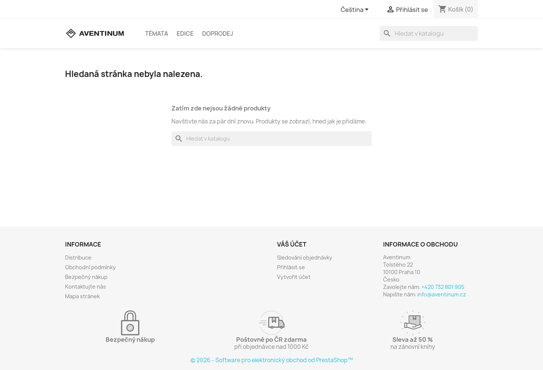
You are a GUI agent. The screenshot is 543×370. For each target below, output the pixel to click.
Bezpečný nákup (86, 276)
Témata (156, 33)
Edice (185, 33)
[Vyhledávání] (429, 33)
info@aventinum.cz (441, 294)
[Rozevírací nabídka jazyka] (356, 10)
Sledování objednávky (304, 257)
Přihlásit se (291, 267)
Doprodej (217, 33)
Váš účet (291, 244)
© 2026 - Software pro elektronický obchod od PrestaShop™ (271, 360)
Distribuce (78, 257)
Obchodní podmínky (90, 267)
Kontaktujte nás (85, 286)
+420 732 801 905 (442, 286)
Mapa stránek (82, 296)
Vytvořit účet (294, 276)
